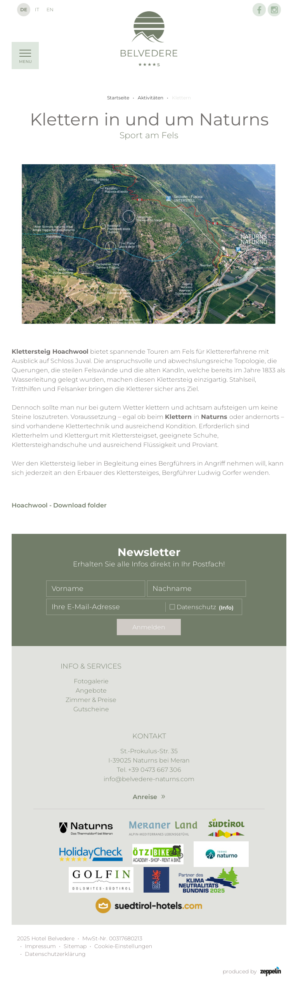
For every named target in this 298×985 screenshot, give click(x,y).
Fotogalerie (91, 681)
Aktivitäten (150, 98)
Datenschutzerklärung (55, 953)
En (50, 9)
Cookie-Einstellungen (123, 946)
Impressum (40, 946)
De (23, 9)
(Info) (226, 607)
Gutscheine (91, 709)
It (37, 9)
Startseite (118, 98)
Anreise (145, 797)
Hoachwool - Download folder (59, 505)
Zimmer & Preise (91, 700)
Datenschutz (196, 607)
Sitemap (75, 946)
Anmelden (148, 627)
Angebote (91, 690)
